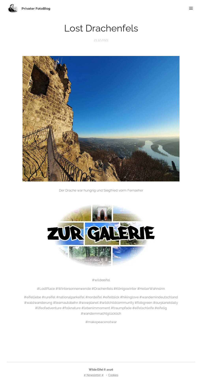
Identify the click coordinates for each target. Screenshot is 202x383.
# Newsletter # (94, 375)
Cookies (113, 375)
